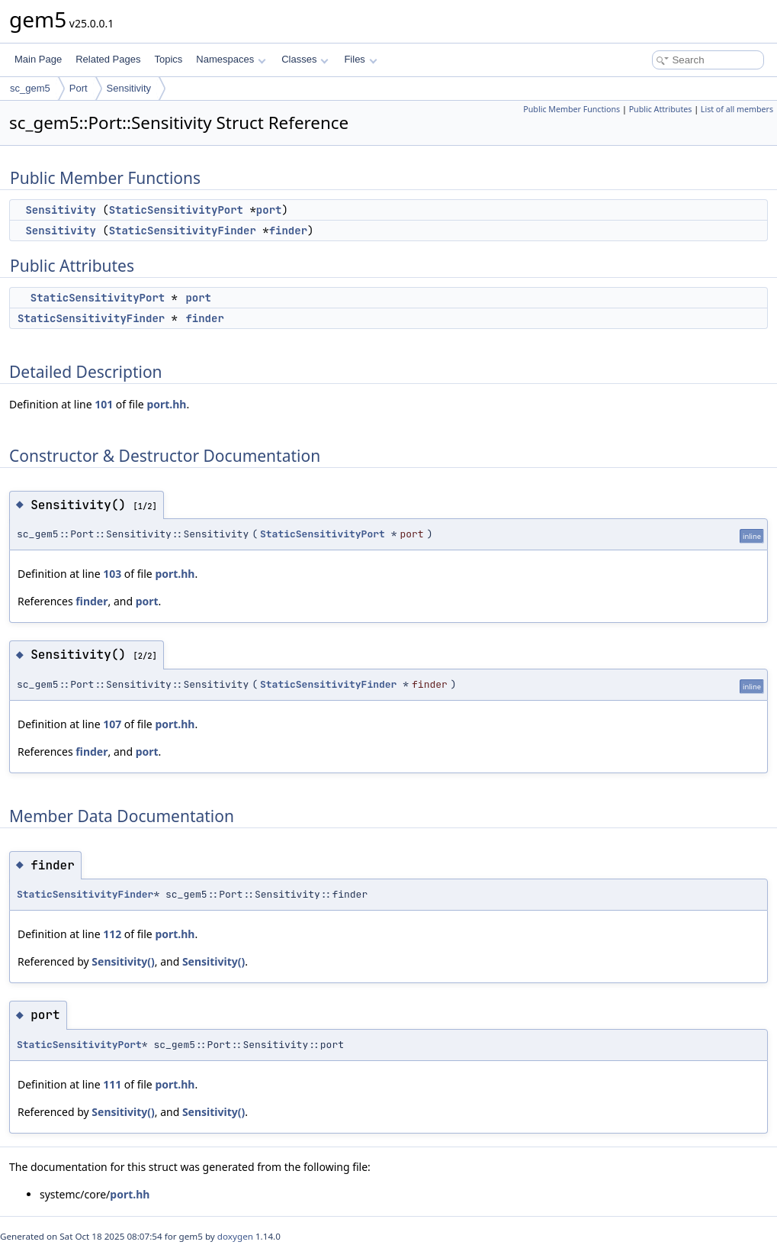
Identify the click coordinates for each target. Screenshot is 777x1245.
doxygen (235, 1236)
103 (112, 573)
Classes (305, 59)
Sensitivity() (123, 961)
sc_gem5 (30, 88)
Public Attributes (660, 109)
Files (360, 59)
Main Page (38, 59)
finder (288, 230)
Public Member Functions (571, 109)
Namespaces (230, 59)
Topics (168, 59)
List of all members (737, 109)
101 (104, 404)
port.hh (166, 404)
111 (112, 1084)
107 (112, 724)
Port (78, 88)
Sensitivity (129, 88)
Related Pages (107, 59)
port (269, 210)
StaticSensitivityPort (176, 210)
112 (112, 934)
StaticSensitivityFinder (182, 230)
